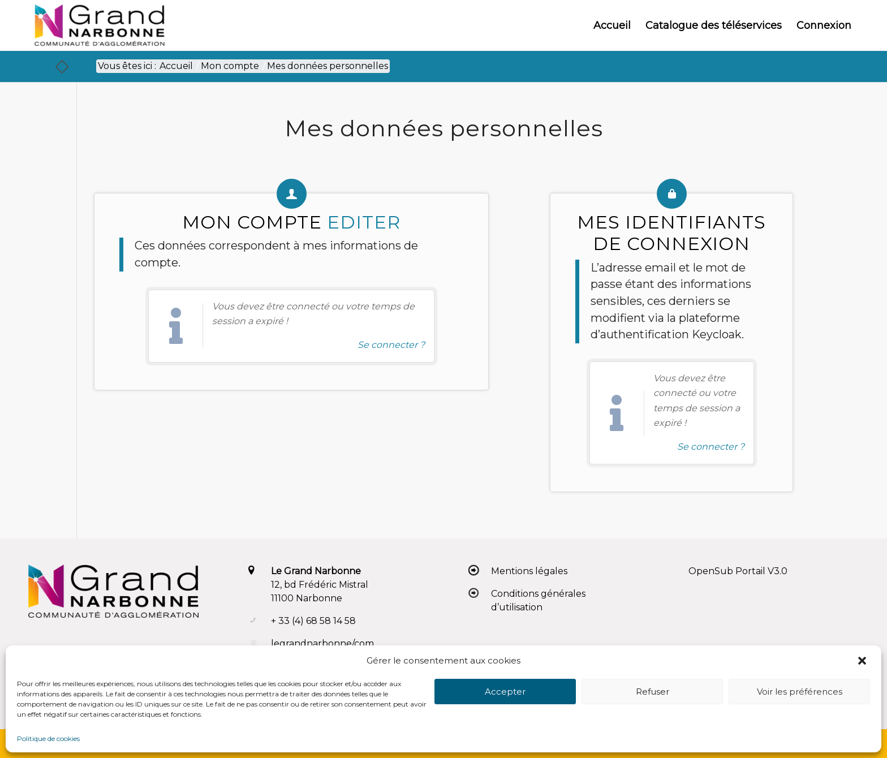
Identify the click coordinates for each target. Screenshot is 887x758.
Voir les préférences (799, 691)
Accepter (505, 691)
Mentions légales (529, 571)
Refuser (652, 691)
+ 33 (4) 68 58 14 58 (313, 620)
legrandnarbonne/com (322, 643)
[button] (863, 660)
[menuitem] (612, 25)
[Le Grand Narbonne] (99, 25)
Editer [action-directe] (364, 222)
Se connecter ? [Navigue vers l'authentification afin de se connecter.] (391, 344)
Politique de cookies (48, 738)
